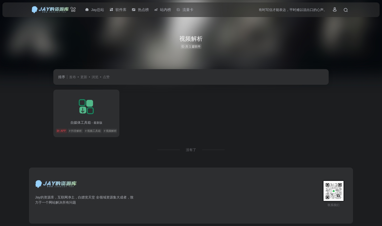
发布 (72, 77)
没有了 (191, 150)
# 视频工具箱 (93, 130)
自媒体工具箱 (86, 122)
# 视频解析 (110, 130)
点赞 (106, 77)
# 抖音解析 (75, 130)
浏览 (95, 77)
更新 (83, 77)
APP (61, 130)
